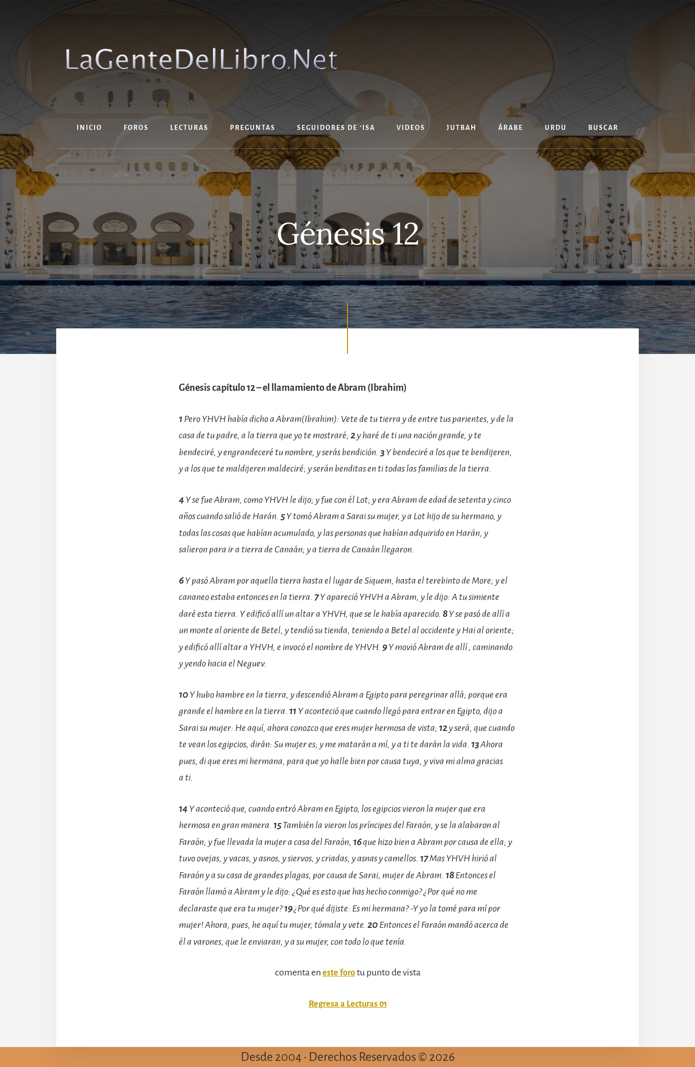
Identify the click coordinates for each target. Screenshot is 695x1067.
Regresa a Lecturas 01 (347, 1003)
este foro (339, 972)
